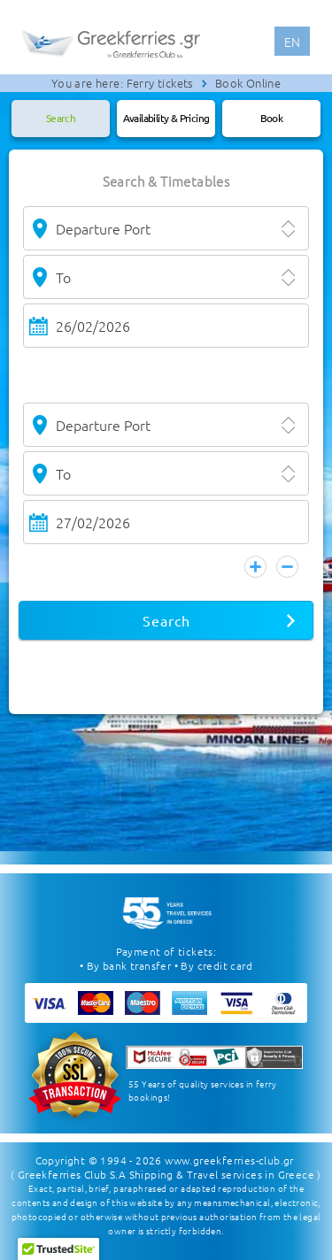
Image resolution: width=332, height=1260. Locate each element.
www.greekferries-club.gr (229, 1160)
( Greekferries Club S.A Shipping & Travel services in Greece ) (166, 1174)
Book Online (248, 82)
